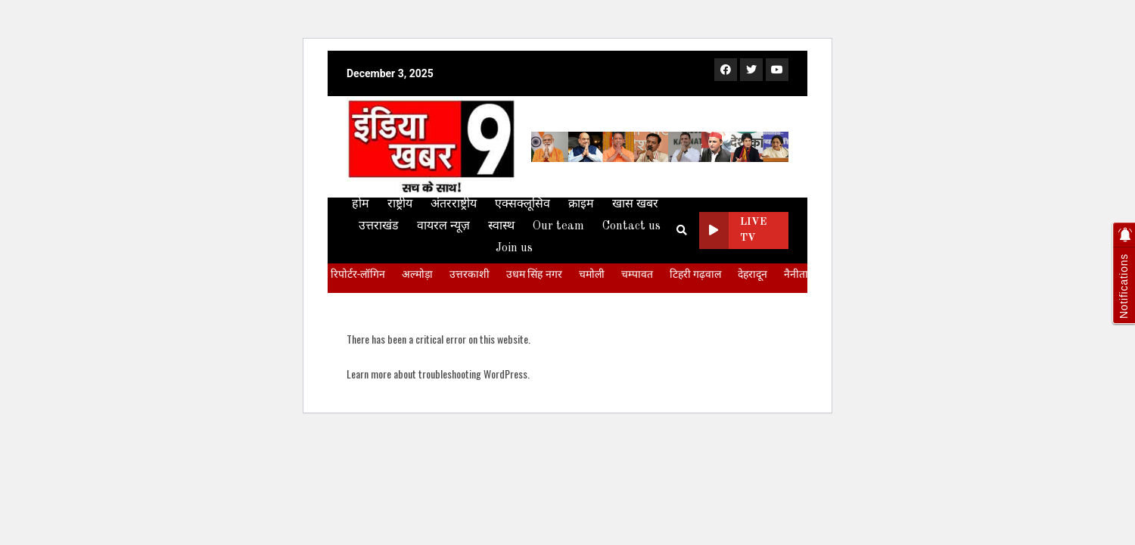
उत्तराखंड (379, 226)
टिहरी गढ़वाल (695, 274)
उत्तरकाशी (469, 274)
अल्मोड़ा (417, 274)
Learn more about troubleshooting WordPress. (438, 374)
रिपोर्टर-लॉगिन (358, 274)
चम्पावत (637, 274)
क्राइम (581, 204)
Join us (514, 248)
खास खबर (635, 204)
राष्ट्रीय (399, 204)
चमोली (592, 274)
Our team (558, 226)
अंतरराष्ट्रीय (454, 204)
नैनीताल (799, 274)
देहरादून (752, 274)
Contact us (631, 226)
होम (360, 204)
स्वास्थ (501, 226)
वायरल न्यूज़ (443, 226)
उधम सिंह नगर (534, 274)
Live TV (733, 230)
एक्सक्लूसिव (522, 204)
